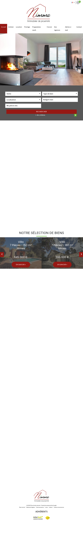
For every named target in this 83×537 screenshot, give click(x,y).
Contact (79, 27)
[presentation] (2, 254)
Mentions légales (30, 507)
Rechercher (41, 111)
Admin (50, 507)
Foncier (49, 27)
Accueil (3, 27)
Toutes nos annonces (59, 507)
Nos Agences (57, 28)
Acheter (11, 27)
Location (19, 27)
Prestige (27, 27)
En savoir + (21, 264)
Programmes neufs (36, 28)
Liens (46, 507)
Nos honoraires (40, 507)
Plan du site (22, 507)
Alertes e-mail (68, 28)
